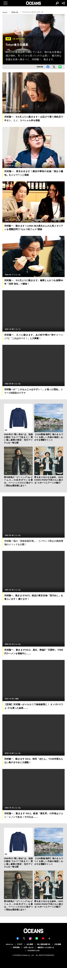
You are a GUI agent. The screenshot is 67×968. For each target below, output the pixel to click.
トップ (4, 12)
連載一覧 (14, 12)
